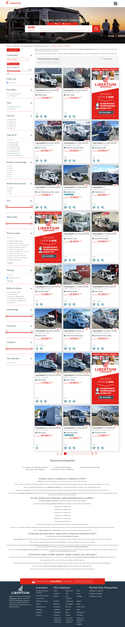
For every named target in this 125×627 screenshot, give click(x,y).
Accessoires (63, 2)
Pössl (78, 591)
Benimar (56, 599)
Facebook (39, 607)
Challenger (57, 610)
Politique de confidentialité (48, 625)
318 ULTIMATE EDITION (48, 285)
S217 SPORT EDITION (76, 141)
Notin (67, 610)
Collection (11, 323)
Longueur (11, 340)
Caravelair (57, 604)
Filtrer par (11, 76)
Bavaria (56, 594)
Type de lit (11, 132)
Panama (68, 613)
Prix (8, 198)
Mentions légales (63, 625)
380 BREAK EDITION (104, 285)
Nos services (54, 2)
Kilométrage (12, 307)
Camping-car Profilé (95, 594)
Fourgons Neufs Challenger (62, 465)
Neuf (58, 22)
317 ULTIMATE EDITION (48, 185)
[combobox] (70, 25)
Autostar (56, 591)
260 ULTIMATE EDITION (76, 232)
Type (9, 100)
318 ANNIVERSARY (103, 426)
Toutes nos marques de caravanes (69, 618)
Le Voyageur (69, 602)
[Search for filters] (19, 137)
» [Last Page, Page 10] (95, 451)
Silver (78, 607)
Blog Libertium (40, 604)
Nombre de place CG (16, 181)
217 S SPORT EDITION (76, 285)
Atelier (70, 2)
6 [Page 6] (84, 451)
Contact (117, 2)
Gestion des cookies (76, 625)
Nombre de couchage (17, 160)
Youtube (38, 613)
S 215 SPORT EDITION (104, 329)
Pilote (78, 588)
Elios (67, 591)
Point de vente (13, 231)
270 (98, 185)
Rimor (78, 602)
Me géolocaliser (13, 62)
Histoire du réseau (42, 599)
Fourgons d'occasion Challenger (90, 465)
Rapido (79, 599)
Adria (55, 588)
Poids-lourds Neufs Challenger (35, 467)
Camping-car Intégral (95, 591)
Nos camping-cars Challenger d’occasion (35, 465)
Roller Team (80, 604)
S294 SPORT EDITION (47, 141)
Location (76, 2)
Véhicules (45, 2)
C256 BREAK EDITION (47, 329)
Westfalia (80, 613)
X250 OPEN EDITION (47, 88)
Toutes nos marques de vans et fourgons (80, 619)
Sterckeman (80, 610)
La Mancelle (69, 599)
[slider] (6, 205)
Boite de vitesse (14, 286)
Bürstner (56, 602)
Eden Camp (69, 588)
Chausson (57, 613)
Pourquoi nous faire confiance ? (42, 590)
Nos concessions (108, 3)
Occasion (67, 22)
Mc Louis (68, 604)
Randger (79, 594)
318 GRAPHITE (74, 329)
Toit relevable (13, 356)
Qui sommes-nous (86, 2)
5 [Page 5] (80, 451)
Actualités (97, 2)
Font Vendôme (69, 595)
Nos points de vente (42, 593)
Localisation (12, 53)
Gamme (10, 113)
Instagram (39, 610)
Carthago (56, 607)
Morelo (68, 607)
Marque (10, 268)
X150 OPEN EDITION (75, 185)
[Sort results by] (108, 56)
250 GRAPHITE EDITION (77, 373)
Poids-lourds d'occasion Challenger (62, 467)
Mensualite (12, 214)
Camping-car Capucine (96, 588)
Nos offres (11, 87)
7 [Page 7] (88, 451)
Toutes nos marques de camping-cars (58, 618)
